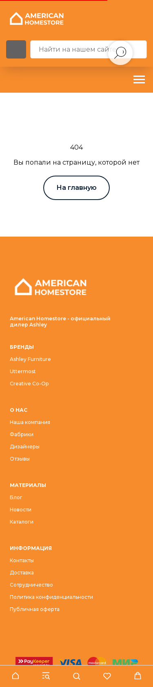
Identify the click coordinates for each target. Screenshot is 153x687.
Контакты (22, 560)
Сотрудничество (31, 585)
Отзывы (20, 459)
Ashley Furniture (30, 359)
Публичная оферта (35, 609)
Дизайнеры (25, 447)
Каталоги (21, 522)
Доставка (22, 573)
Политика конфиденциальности (51, 597)
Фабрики (21, 434)
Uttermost (23, 371)
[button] (15, 675)
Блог (16, 497)
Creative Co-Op (29, 383)
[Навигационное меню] (139, 80)
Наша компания (30, 422)
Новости (20, 510)
